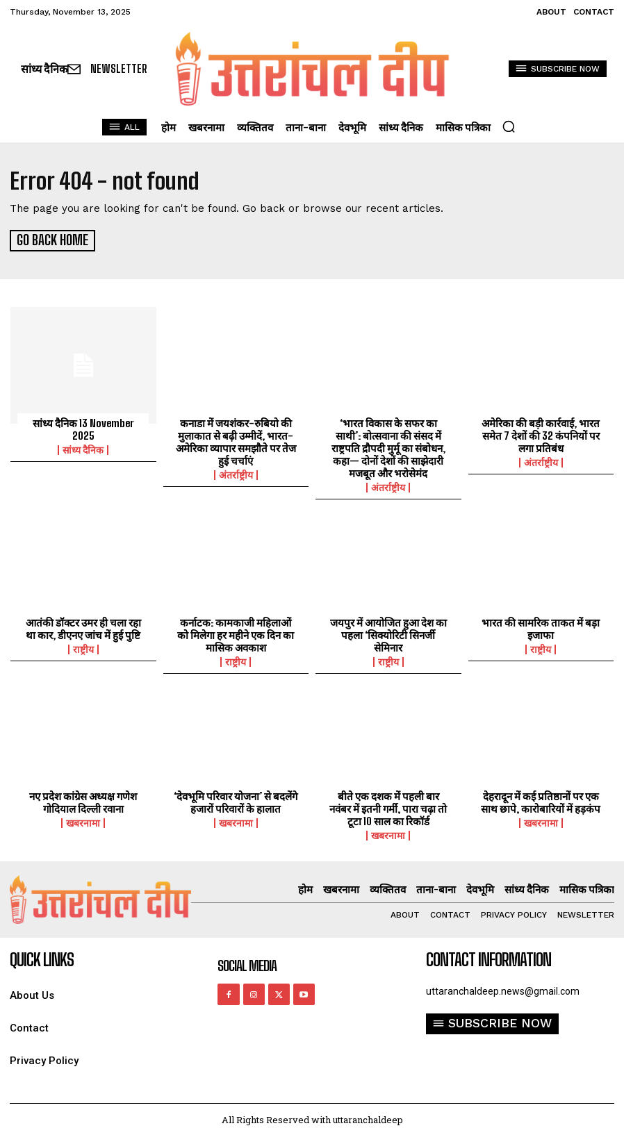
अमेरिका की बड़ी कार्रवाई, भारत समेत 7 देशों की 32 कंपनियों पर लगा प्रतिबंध (541, 433)
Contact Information (488, 958)
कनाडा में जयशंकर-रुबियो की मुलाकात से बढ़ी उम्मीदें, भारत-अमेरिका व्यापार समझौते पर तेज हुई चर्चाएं (236, 440)
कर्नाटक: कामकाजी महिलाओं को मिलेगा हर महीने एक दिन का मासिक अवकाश (235, 633)
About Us (32, 993)
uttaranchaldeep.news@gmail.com (503, 989)
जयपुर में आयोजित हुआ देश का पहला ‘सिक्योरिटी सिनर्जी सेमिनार (388, 633)
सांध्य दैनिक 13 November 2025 (83, 427)
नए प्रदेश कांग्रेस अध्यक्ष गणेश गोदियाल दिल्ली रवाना (83, 800)
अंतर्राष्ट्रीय (236, 473)
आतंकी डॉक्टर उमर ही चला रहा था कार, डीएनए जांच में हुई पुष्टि (83, 626)
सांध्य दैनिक (83, 448)
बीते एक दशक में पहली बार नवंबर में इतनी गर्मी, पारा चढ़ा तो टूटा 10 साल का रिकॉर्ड (388, 806)
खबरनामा (83, 821)
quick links (42, 958)
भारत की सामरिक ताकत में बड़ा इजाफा (541, 626)
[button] (509, 126)
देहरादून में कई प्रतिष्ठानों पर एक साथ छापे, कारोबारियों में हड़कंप (540, 800)
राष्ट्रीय (83, 647)
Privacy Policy (44, 1059)
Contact (29, 1026)
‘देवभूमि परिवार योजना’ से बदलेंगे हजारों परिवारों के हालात (235, 800)
